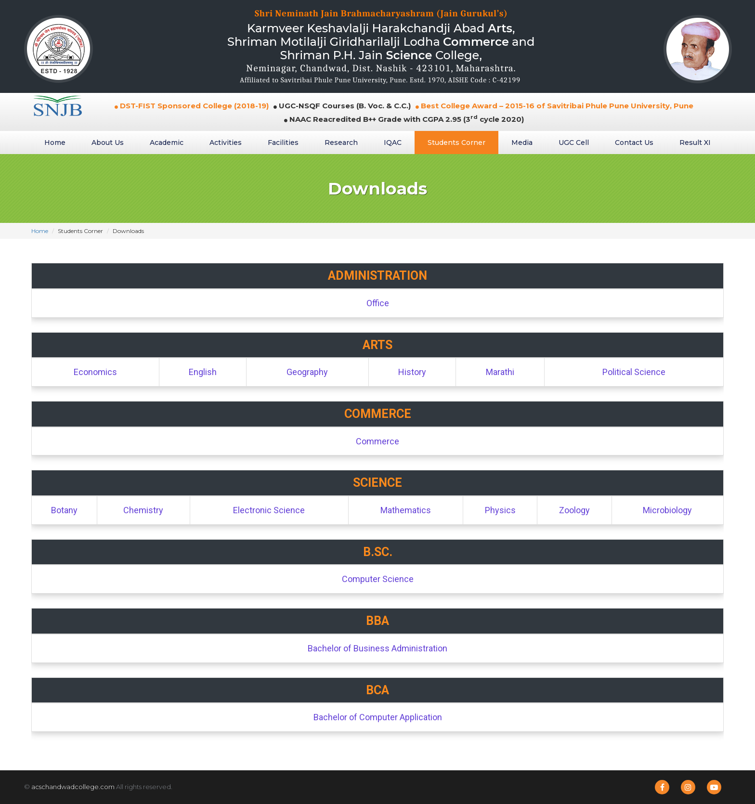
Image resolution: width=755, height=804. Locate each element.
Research (341, 142)
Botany (64, 510)
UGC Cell (574, 142)
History (412, 372)
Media (522, 142)
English (203, 372)
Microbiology (667, 510)
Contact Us (634, 142)
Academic (166, 142)
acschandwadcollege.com (73, 787)
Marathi (500, 372)
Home (54, 142)
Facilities (283, 142)
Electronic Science (269, 510)
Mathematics (405, 510)
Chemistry (143, 510)
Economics (95, 372)
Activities (225, 142)
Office (377, 303)
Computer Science (378, 579)
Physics (500, 510)
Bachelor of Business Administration (377, 648)
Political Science (633, 372)
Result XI (695, 142)
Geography (307, 372)
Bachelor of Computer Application (377, 717)
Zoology (574, 510)
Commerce (377, 441)
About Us (107, 142)
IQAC (393, 142)
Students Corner (456, 142)
